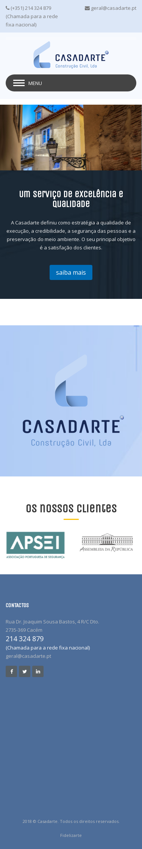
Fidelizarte (71, 835)
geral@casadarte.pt (28, 656)
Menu (35, 83)
